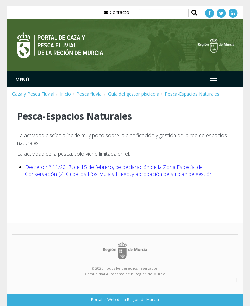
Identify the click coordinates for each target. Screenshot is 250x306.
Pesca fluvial (89, 94)
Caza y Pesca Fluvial (33, 94)
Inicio (65, 94)
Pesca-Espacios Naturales (192, 94)
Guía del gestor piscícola (133, 94)
